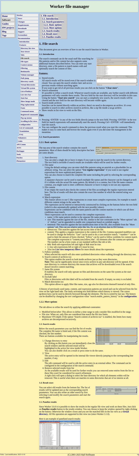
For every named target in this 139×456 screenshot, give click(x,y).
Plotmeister (21, 161)
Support (21, 32)
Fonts (23, 108)
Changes (21, 22)
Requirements (23, 25)
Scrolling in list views (29, 121)
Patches (20, 158)
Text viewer (25, 52)
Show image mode (28, 101)
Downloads (22, 28)
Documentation (24, 38)
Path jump (25, 78)
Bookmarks (25, 71)
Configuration (25, 124)
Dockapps (20, 151)
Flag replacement (27, 105)
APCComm (21, 144)
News (20, 18)
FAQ (21, 134)
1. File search (47, 16)
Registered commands (29, 115)
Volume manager (27, 75)
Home (5, 16)
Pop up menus (26, 118)
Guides (5, 24)
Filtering (24, 68)
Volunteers (22, 138)
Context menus (27, 65)
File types (24, 62)
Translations (24, 131)
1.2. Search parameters (53, 22)
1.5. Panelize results (51, 37)
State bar (24, 98)
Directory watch (27, 81)
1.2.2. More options (53, 28)
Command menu (27, 111)
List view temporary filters (68, 249)
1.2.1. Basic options (53, 25)
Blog (4, 31)
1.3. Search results (50, 31)
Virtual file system (28, 88)
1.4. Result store (49, 34)
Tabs (22, 55)
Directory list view (28, 48)
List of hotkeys (26, 91)
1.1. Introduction (50, 19)
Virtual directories (28, 85)
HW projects (8, 28)
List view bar (26, 95)
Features (22, 45)
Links (20, 141)
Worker (20, 15)
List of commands (26, 128)
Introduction (24, 42)
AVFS (19, 148)
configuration (130, 296)
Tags (4, 35)
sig (138, 454)
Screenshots (22, 35)
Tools (19, 154)
